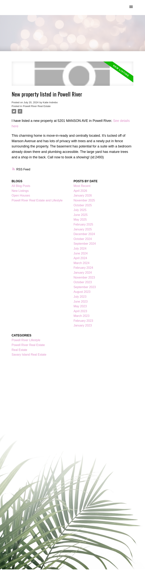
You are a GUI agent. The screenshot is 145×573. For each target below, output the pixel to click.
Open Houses (21, 195)
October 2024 (83, 239)
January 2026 (83, 195)
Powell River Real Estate (37, 106)
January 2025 (83, 229)
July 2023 (80, 296)
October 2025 (83, 205)
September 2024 (85, 243)
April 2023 (80, 311)
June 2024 (81, 253)
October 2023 (83, 282)
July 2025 (80, 210)
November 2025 (84, 200)
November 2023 (84, 277)
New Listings (20, 190)
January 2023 (83, 325)
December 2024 (84, 234)
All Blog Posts (21, 185)
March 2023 (82, 315)
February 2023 (83, 320)
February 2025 (83, 224)
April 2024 (80, 258)
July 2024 (80, 248)
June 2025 (81, 214)
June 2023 (81, 301)
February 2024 (83, 267)
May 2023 (80, 306)
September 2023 (85, 287)
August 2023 (82, 291)
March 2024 (82, 263)
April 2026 (80, 190)
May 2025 (80, 219)
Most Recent (82, 185)
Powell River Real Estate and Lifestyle (37, 200)
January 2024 (83, 272)
